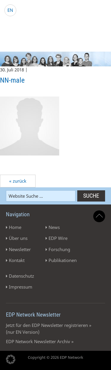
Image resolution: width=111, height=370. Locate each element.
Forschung (59, 249)
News (54, 227)
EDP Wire (58, 238)
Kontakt (17, 260)
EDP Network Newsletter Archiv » (40, 341)
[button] (10, 359)
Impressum (20, 287)
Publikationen (63, 260)
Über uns (18, 238)
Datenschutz (21, 276)
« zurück (17, 181)
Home (15, 227)
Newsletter (20, 249)
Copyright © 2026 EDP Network (55, 357)
